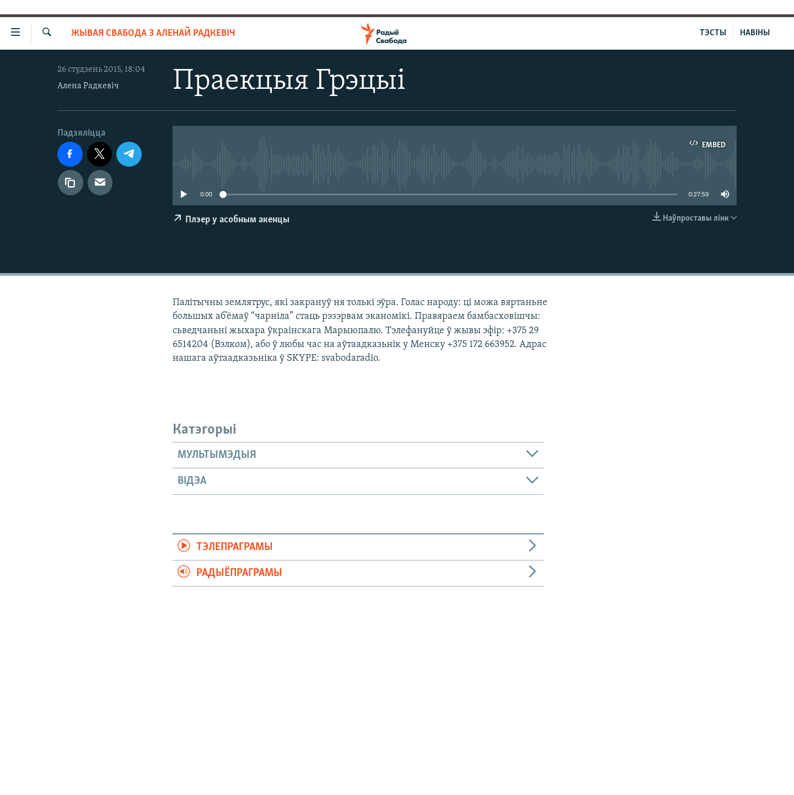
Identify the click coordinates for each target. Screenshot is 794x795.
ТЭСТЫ (713, 33)
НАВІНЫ (755, 33)
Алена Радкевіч (88, 86)
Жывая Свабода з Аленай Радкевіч (153, 33)
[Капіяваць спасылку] (70, 182)
